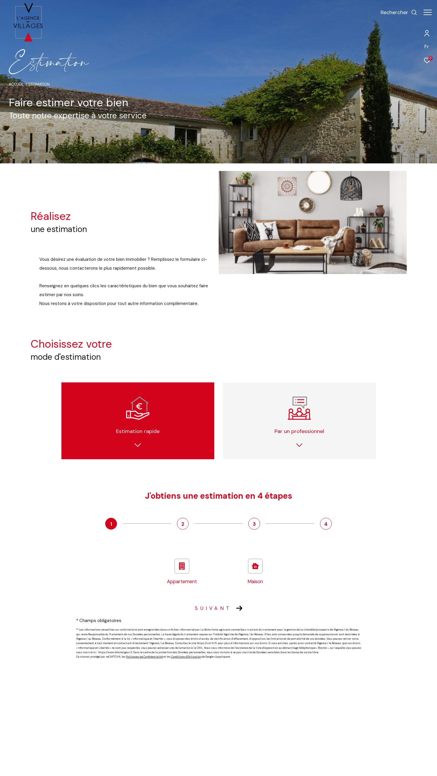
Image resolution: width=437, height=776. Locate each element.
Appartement (182, 572)
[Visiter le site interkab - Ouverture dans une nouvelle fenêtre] (325, 723)
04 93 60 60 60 (75, 724)
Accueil (16, 84)
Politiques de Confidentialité (144, 657)
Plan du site (184, 767)
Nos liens (248, 767)
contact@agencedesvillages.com (91, 731)
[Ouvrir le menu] (427, 12)
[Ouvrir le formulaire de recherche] (396, 12)
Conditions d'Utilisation (186, 657)
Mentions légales (210, 767)
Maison (255, 572)
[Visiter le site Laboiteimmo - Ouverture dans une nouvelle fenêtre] (354, 765)
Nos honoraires (160, 767)
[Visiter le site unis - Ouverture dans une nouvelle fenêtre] (364, 724)
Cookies (290, 767)
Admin (232, 767)
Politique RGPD (269, 767)
